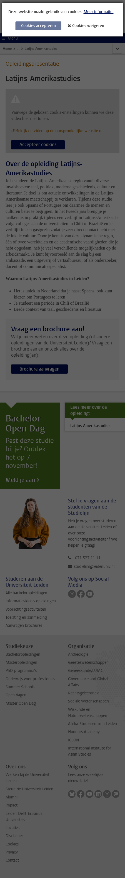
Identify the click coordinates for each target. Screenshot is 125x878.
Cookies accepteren (38, 25)
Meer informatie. (99, 11)
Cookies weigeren (88, 25)
